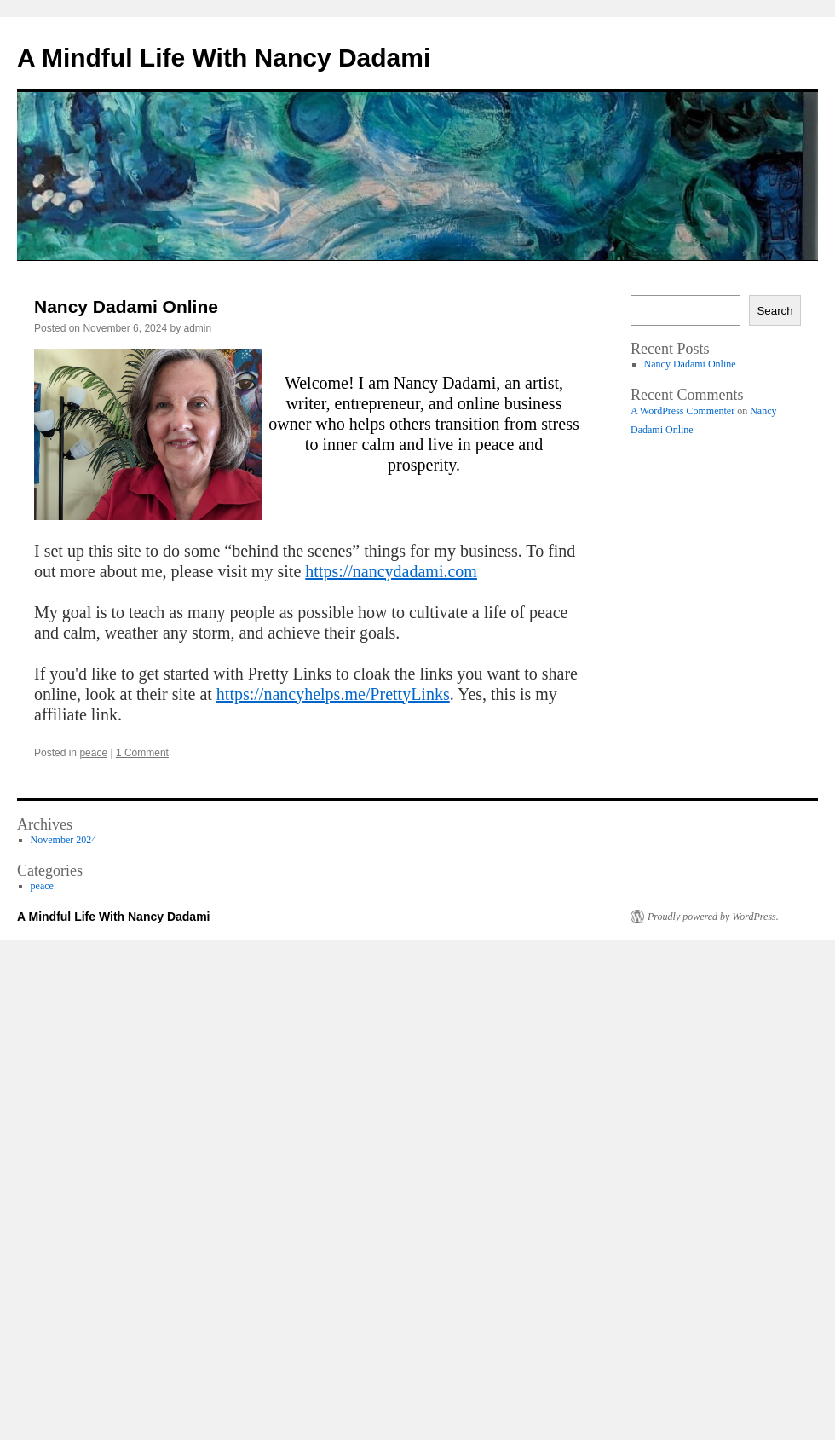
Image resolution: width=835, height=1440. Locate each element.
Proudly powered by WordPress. (713, 916)
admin (198, 328)
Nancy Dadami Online (126, 306)
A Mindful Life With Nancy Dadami (223, 57)
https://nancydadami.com (391, 571)
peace (93, 753)
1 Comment (142, 753)
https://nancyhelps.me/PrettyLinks (333, 694)
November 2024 (64, 840)
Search (774, 310)
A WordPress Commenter (682, 411)
